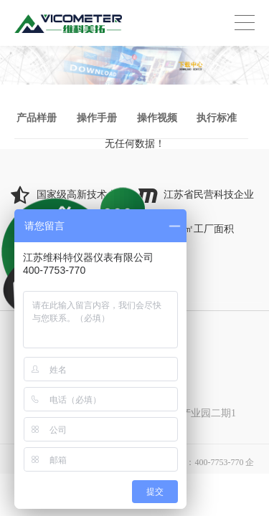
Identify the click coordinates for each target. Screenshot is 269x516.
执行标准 (217, 118)
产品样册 (36, 118)
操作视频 (157, 118)
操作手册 (97, 118)
